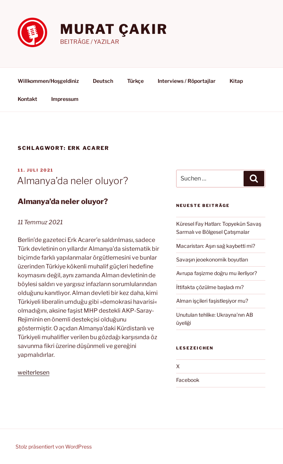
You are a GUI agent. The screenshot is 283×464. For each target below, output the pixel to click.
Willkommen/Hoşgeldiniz (48, 81)
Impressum (64, 99)
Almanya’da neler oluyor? (72, 180)
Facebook (187, 380)
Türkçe (135, 81)
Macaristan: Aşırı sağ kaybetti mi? (215, 246)
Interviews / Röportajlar (187, 81)
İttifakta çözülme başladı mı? (210, 287)
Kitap (236, 81)
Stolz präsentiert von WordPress (53, 446)
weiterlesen (33, 372)
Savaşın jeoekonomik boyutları (212, 259)
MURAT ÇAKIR (114, 29)
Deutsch (103, 81)
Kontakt (27, 99)
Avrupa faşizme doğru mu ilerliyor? (216, 273)
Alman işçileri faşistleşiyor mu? (212, 301)
